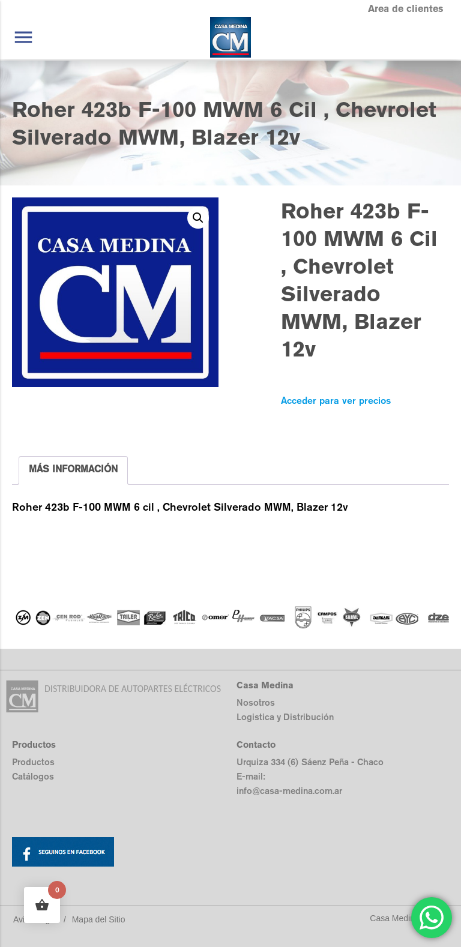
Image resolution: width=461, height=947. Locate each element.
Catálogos (33, 776)
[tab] (73, 470)
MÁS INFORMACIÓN (73, 469)
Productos (33, 762)
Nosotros (256, 702)
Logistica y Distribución (285, 717)
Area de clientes (405, 8)
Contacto (256, 744)
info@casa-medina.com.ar (289, 791)
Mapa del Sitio (98, 919)
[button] (198, 218)
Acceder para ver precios (336, 400)
